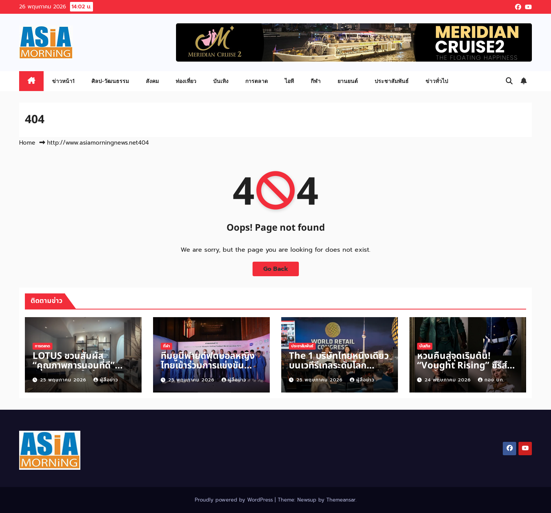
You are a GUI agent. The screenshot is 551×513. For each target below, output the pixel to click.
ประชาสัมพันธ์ (392, 81)
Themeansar (340, 499)
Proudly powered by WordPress (235, 499)
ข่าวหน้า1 (63, 81)
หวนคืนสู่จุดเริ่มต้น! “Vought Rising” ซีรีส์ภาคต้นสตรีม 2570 (462, 365)
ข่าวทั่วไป (436, 81)
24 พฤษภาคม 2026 (449, 379)
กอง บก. (491, 379)
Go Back (275, 269)
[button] (509, 81)
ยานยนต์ (347, 81)
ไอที (289, 81)
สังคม (152, 81)
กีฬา (316, 81)
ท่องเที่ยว (186, 81)
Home (27, 142)
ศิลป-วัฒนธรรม (110, 81)
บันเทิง (220, 81)
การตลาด (256, 81)
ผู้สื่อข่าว (105, 379)
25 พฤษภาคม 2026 (64, 379)
